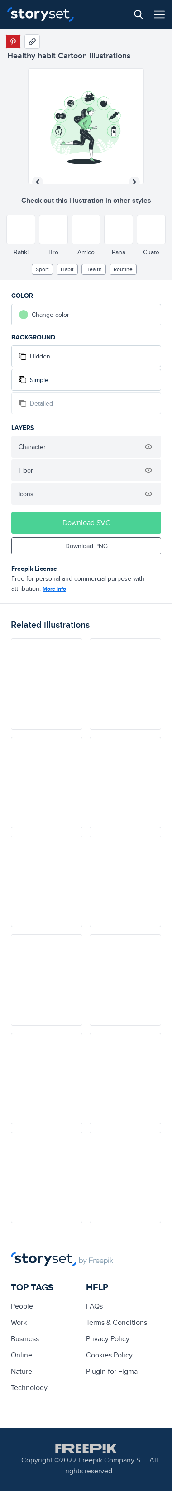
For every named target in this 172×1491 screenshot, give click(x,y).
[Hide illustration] (148, 446)
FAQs (94, 1306)
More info (54, 589)
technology (29, 1387)
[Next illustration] (134, 182)
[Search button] (138, 14)
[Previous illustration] (37, 182)
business (25, 1338)
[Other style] (20, 229)
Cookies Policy (109, 1355)
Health (94, 269)
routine (123, 269)
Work (19, 1322)
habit (67, 269)
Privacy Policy (107, 1338)
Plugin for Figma (112, 1371)
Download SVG (86, 522)
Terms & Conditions (116, 1322)
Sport (42, 269)
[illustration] (46, 684)
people (22, 1306)
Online (21, 1355)
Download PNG (86, 545)
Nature (21, 1371)
